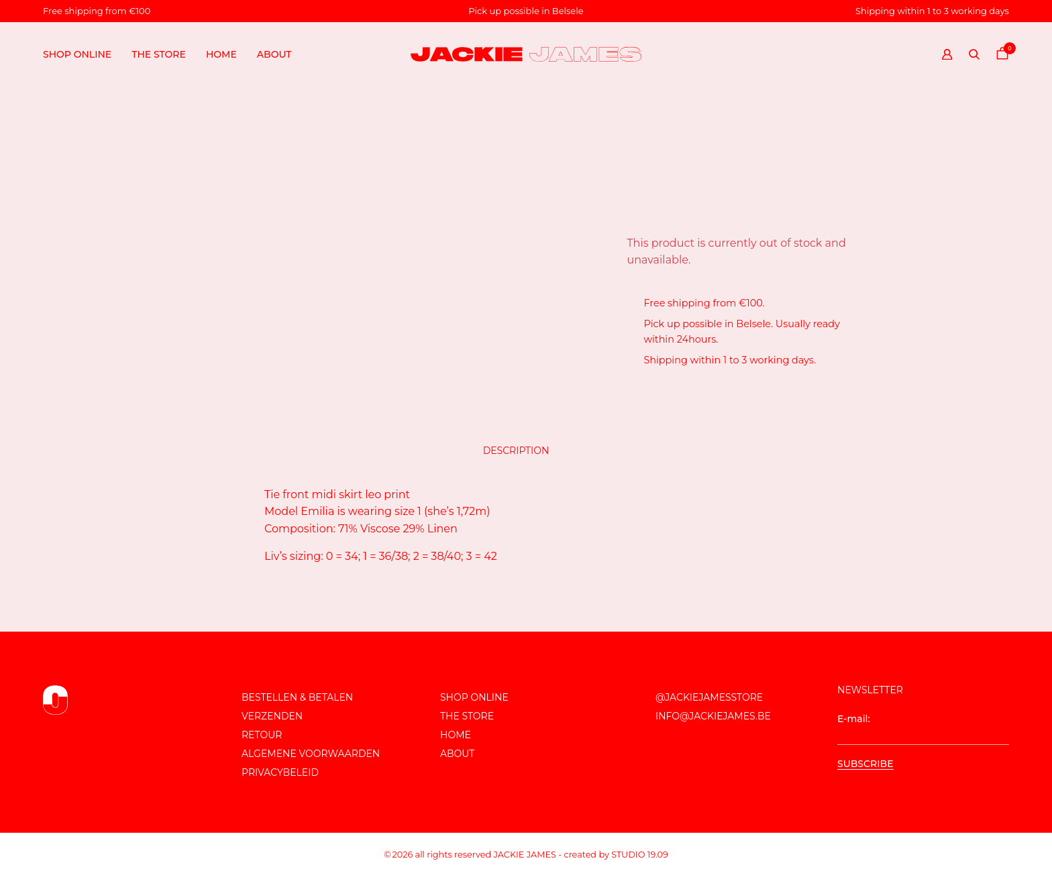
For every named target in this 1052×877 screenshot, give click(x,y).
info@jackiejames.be (713, 716)
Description (516, 451)
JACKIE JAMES (525, 855)
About (274, 54)
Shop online (77, 54)
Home (221, 54)
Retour (262, 735)
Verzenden (272, 716)
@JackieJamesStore (709, 697)
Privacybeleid (280, 772)
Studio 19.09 (639, 855)
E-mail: (923, 729)
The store (159, 54)
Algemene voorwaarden (311, 754)
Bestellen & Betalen (297, 697)
